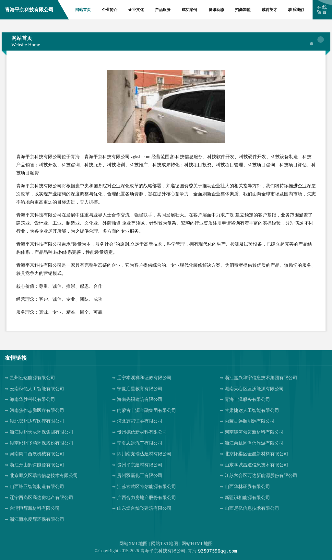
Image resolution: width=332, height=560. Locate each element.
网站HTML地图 (197, 543)
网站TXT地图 (164, 543)
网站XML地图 (133, 543)
